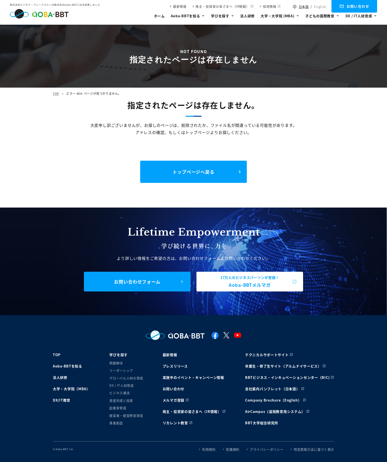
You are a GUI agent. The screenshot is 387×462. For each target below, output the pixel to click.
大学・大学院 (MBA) (277, 15)
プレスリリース (175, 366)
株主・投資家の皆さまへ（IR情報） (222, 6)
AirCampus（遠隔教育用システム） (275, 411)
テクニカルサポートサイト (267, 354)
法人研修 (247, 15)
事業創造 (116, 423)
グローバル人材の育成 (126, 378)
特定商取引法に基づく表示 (314, 449)
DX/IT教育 (61, 400)
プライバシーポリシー (267, 449)
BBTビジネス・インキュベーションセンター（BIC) (287, 377)
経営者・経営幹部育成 (126, 415)
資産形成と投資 (121, 400)
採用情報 (269, 6)
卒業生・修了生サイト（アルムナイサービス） (283, 366)
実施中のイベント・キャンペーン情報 (193, 377)
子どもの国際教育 (319, 15)
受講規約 (232, 449)
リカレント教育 (175, 422)
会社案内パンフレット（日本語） (272, 388)
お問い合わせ (358, 6)
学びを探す (220, 15)
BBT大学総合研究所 (261, 422)
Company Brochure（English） (273, 400)
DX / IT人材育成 (359, 15)
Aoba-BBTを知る (185, 15)
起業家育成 (117, 407)
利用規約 (209, 449)
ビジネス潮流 (119, 392)
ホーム (159, 15)
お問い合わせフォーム (137, 281)
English (320, 6)
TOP (56, 93)
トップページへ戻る (193, 172)
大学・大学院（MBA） (71, 388)
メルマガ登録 (173, 400)
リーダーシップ (121, 370)
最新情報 (180, 6)
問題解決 (116, 363)
